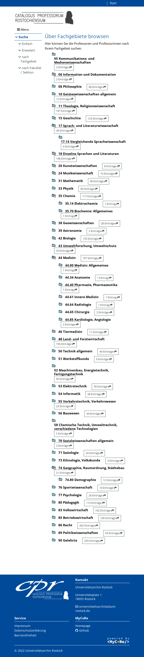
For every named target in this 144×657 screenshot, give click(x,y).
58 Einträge (96, 394)
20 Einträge (64, 251)
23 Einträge (64, 406)
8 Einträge (112, 166)
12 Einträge (64, 99)
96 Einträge (98, 181)
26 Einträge (97, 495)
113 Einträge (95, 503)
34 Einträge (95, 413)
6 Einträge (71, 146)
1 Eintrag (112, 204)
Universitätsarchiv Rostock (93, 587)
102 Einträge (104, 510)
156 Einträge (65, 344)
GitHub (82, 630)
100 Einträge (109, 518)
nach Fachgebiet (28, 59)
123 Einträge (97, 118)
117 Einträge (91, 196)
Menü (23, 29)
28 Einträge (64, 130)
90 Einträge (89, 189)
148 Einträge (65, 158)
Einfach (27, 44)
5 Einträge (64, 433)
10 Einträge (109, 173)
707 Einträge (92, 258)
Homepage (83, 626)
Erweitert (28, 50)
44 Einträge (108, 351)
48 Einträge (97, 87)
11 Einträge (98, 332)
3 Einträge (115, 461)
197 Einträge (65, 111)
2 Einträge (64, 67)
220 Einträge (93, 541)
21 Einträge (64, 473)
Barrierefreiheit (25, 635)
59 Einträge (102, 386)
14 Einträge (108, 488)
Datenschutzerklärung (30, 630)
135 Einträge (92, 238)
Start (113, 3)
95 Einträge (64, 379)
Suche (23, 37)
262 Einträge (88, 525)
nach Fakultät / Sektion (31, 70)
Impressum (22, 626)
